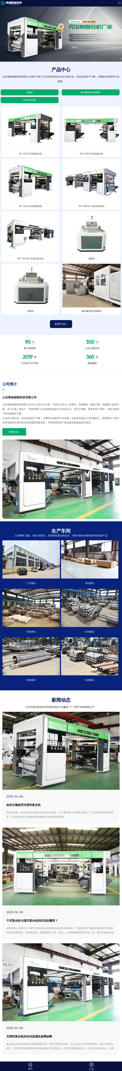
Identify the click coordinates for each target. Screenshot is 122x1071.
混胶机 (29, 92)
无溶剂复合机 (29, 99)
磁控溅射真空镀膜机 (91, 92)
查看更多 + (14, 432)
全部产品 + (61, 324)
